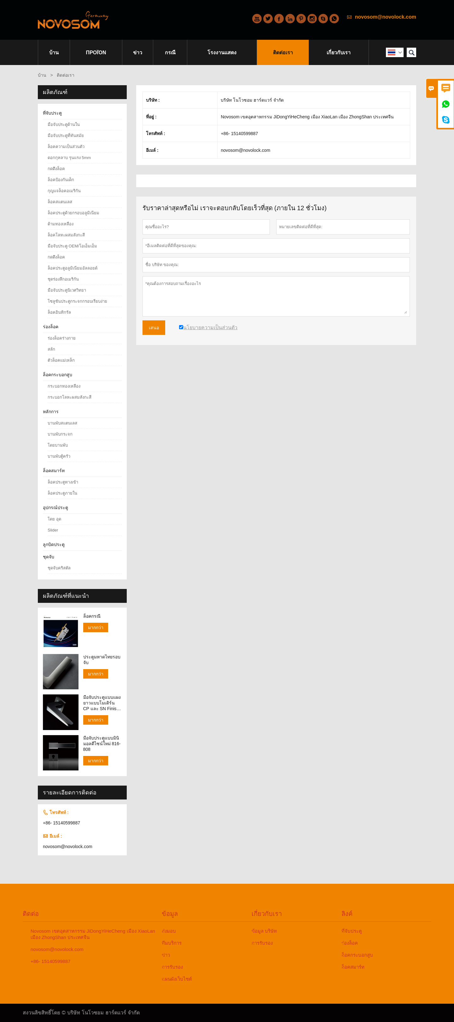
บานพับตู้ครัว (59, 456)
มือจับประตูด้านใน (64, 124)
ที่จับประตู (52, 113)
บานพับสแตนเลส (62, 423)
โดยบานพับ (58, 445)
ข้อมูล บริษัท (264, 931)
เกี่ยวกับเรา (339, 52)
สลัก (51, 349)
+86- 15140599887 (61, 822)
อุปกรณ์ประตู (55, 507)
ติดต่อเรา (283, 52)
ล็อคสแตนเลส (60, 201)
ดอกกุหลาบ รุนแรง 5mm (69, 157)
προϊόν (96, 52)
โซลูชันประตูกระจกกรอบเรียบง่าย (77, 301)
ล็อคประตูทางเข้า (63, 482)
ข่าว (137, 52)
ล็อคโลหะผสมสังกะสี (66, 235)
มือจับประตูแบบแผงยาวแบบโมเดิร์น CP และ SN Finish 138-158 (102, 703)
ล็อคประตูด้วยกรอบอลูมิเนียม (73, 213)
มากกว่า (95, 627)
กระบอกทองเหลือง (64, 386)
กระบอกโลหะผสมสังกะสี (69, 397)
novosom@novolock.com (385, 17)
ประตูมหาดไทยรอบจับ (101, 659)
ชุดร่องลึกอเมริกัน (63, 279)
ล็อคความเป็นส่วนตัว (66, 146)
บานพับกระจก (60, 434)
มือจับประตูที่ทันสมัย (66, 135)
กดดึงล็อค (56, 168)
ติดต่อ (31, 913)
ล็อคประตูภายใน (62, 493)
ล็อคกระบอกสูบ (57, 374)
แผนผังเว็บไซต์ (177, 979)
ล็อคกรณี (92, 616)
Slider (53, 530)
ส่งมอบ (169, 931)
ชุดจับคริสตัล (59, 568)
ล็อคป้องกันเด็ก (61, 179)
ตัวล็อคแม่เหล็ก (61, 360)
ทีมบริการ (172, 943)
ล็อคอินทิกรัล (59, 312)
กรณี (170, 52)
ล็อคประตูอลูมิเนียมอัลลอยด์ (72, 268)
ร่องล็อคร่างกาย (62, 338)
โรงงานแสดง (221, 52)
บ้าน (54, 52)
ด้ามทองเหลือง (60, 224)
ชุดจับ (48, 556)
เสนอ (154, 327)
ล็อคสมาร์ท (54, 470)
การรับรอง (172, 967)
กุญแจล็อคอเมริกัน (64, 190)
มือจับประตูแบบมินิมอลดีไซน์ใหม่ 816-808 (102, 743)
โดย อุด (54, 519)
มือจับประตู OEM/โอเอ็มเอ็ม (72, 246)
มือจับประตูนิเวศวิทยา (67, 290)
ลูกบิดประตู (54, 544)
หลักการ (51, 411)
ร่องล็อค (50, 326)
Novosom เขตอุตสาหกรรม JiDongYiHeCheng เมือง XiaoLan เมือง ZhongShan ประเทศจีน (93, 934)
